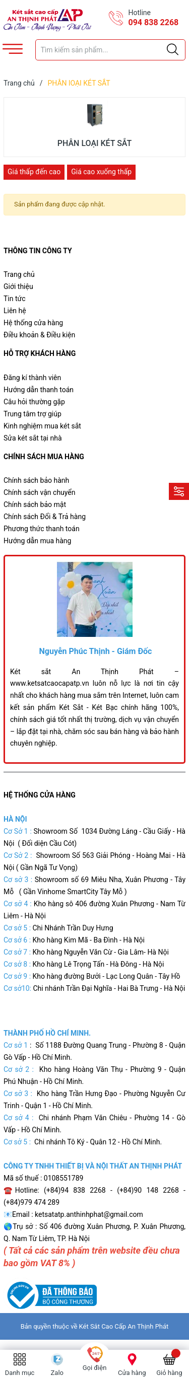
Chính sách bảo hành (36, 480)
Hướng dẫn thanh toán (39, 390)
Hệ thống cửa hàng (33, 323)
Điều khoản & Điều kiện (39, 335)
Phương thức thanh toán (42, 529)
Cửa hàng (132, 1372)
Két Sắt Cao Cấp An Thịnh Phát (124, 1326)
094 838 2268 (154, 22)
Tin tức (15, 299)
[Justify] (172, 50)
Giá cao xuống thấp (101, 172)
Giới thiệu (18, 286)
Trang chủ (19, 274)
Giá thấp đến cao (34, 172)
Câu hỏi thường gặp (34, 402)
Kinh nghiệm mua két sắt (42, 426)
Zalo (57, 1372)
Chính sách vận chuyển (40, 492)
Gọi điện (95, 1367)
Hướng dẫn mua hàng (37, 541)
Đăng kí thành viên (32, 378)
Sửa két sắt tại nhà (33, 438)
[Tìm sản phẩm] (110, 50)
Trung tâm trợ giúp (32, 414)
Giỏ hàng (169, 1372)
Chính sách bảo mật (35, 504)
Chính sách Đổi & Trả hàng (45, 517)
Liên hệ (15, 311)
